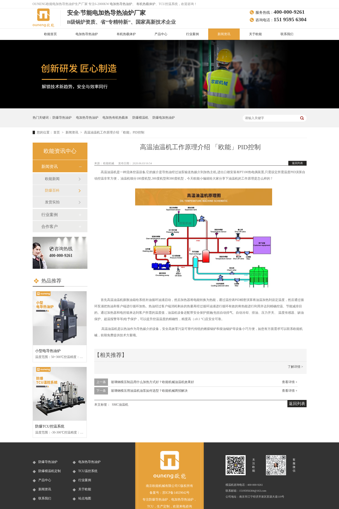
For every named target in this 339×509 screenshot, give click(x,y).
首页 (57, 132)
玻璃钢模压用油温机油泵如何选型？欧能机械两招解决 (149, 390)
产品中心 (161, 34)
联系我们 (287, 34)
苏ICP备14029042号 (176, 492)
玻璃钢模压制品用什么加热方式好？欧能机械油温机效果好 (152, 382)
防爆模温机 (140, 117)
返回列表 (297, 163)
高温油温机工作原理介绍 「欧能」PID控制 (114, 132)
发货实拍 (52, 202)
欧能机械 (109, 163)
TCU (150, 506)
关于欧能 (255, 34)
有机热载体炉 (145, 4)
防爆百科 (52, 190)
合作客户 (49, 226)
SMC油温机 (120, 404)
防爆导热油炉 (62, 117)
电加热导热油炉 (121, 4)
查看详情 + (289, 382)
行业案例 (192, 34)
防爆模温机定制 (49, 471)
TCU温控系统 (87, 471)
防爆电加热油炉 (163, 117)
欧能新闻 (52, 179)
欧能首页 (50, 34)
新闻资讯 (224, 34)
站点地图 (84, 498)
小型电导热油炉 (48, 351)
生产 (160, 506)
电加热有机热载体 (115, 117)
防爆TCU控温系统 (49, 426)
